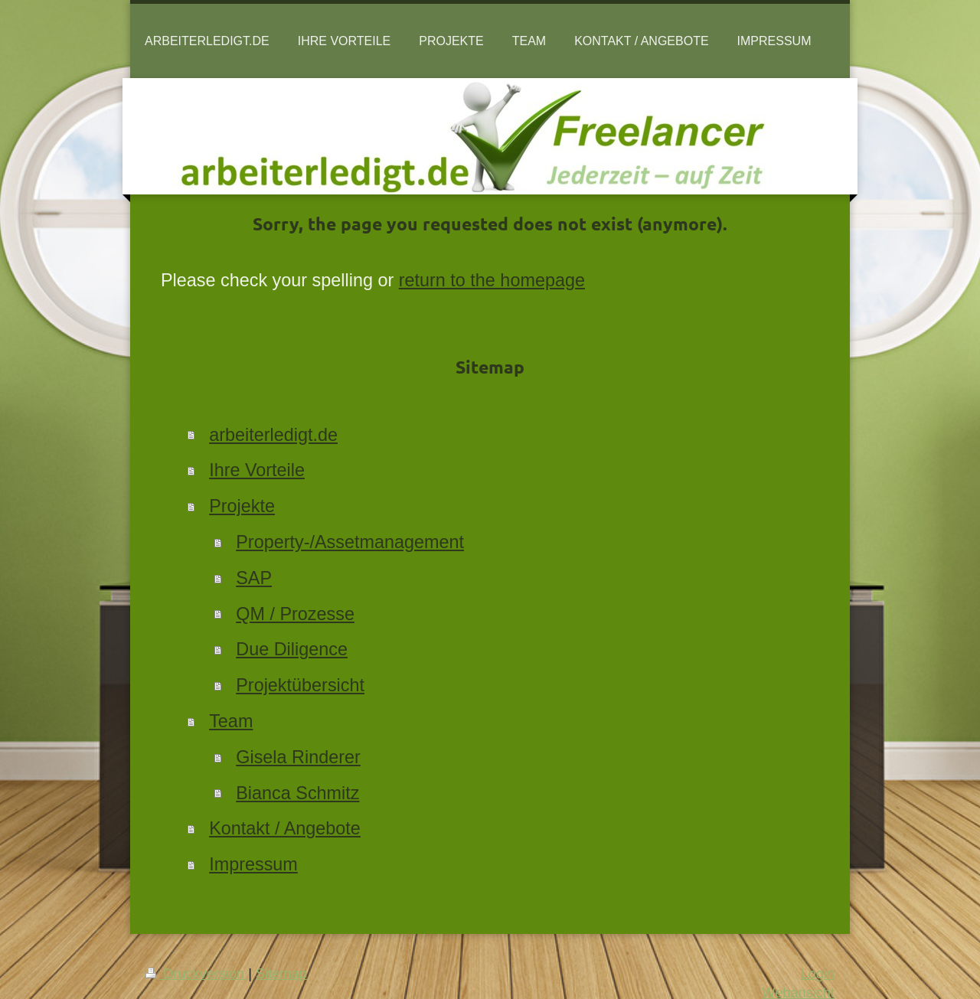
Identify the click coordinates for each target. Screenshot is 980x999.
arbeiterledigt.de (273, 435)
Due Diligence (292, 649)
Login (817, 973)
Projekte (242, 506)
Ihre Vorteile (257, 470)
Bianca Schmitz (297, 793)
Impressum (253, 864)
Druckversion (196, 973)
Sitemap (281, 973)
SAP (254, 578)
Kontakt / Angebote (285, 828)
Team (231, 721)
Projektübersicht (300, 685)
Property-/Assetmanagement (350, 542)
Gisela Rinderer (298, 757)
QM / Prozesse (295, 614)
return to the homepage (492, 280)
